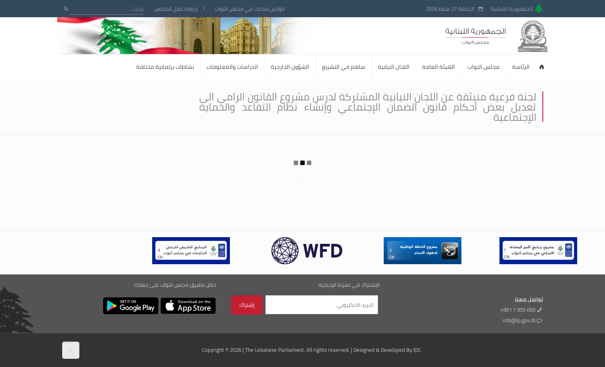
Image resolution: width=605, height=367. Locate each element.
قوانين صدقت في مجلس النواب (250, 9)
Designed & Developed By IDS (387, 350)
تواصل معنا (529, 299)
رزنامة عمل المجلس (176, 9)
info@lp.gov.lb (519, 320)
